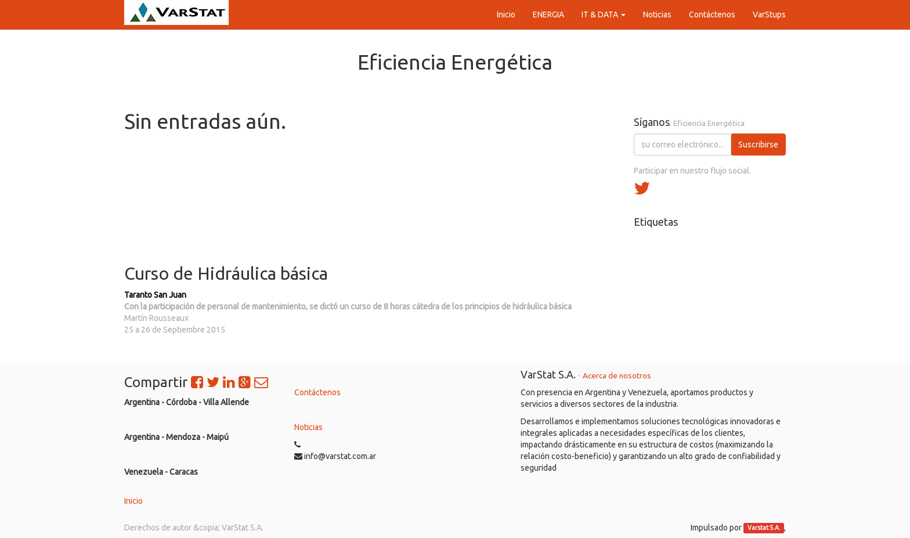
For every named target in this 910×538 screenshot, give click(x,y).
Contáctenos (317, 392)
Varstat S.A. (764, 528)
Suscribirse (758, 144)
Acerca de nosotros (617, 375)
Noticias (308, 427)
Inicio (133, 500)
